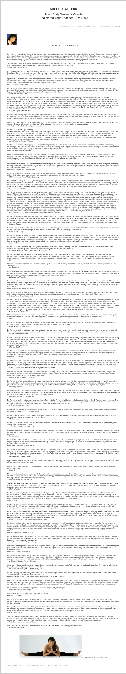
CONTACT (110, 27)
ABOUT (62, 27)
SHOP (117, 27)
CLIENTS (101, 27)
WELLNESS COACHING (81, 27)
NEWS (68, 27)
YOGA (94, 27)
